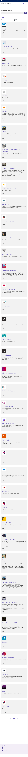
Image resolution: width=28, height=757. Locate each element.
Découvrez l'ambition (7, 748)
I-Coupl (4, 29)
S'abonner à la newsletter (8, 745)
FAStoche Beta (6, 355)
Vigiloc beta (6, 204)
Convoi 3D (5, 131)
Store (6, 7)
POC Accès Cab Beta (8, 270)
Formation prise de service (10, 602)
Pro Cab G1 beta (7, 254)
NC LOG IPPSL (6, 522)
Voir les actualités (6, 750)
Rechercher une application (6, 10)
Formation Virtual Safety (9, 582)
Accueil (2, 7)
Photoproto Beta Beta (8, 289)
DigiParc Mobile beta (8, 391)
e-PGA (4, 691)
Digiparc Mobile (7, 46)
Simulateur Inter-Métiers (9, 168)
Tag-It (4, 80)
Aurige (4, 457)
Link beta (5, 323)
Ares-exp (5, 491)
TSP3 (4, 473)
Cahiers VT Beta (7, 406)
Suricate (4, 96)
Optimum (5, 111)
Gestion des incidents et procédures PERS (13, 561)
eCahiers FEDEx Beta (8, 373)
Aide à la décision (7, 657)
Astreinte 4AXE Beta (8, 423)
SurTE (4, 642)
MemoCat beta (6, 339)
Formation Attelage (8, 539)
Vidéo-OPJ (5, 63)
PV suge (4, 507)
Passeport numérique (8, 189)
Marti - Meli (5, 440)
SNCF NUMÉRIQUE (6, 3)
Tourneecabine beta (8, 221)
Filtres (2, 17)
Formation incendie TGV (9, 623)
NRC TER (5, 706)
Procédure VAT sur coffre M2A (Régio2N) (11, 150)
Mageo (4, 674)
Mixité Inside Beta (7, 306)
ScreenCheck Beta (7, 238)
